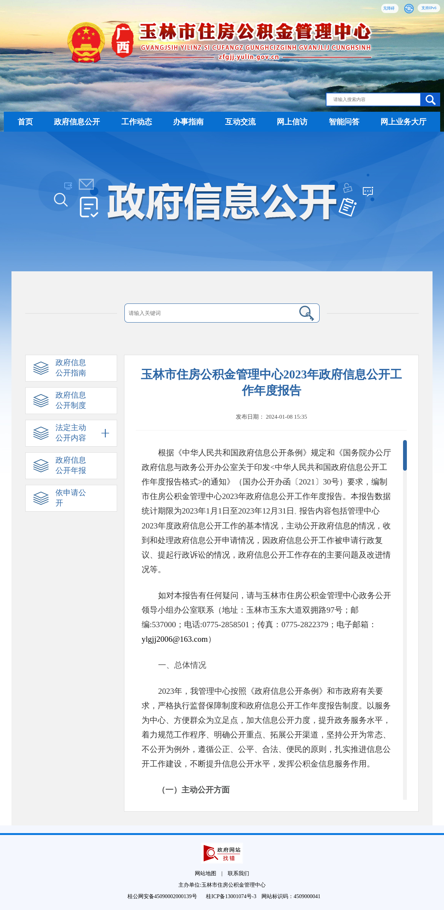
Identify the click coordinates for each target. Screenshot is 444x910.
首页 (25, 121)
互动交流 (240, 121)
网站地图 (205, 873)
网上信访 (292, 121)
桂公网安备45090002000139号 (163, 896)
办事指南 (188, 121)
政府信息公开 (77, 121)
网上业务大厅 (403, 121)
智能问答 (344, 121)
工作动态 (136, 121)
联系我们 (238, 873)
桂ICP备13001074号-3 (232, 896)
